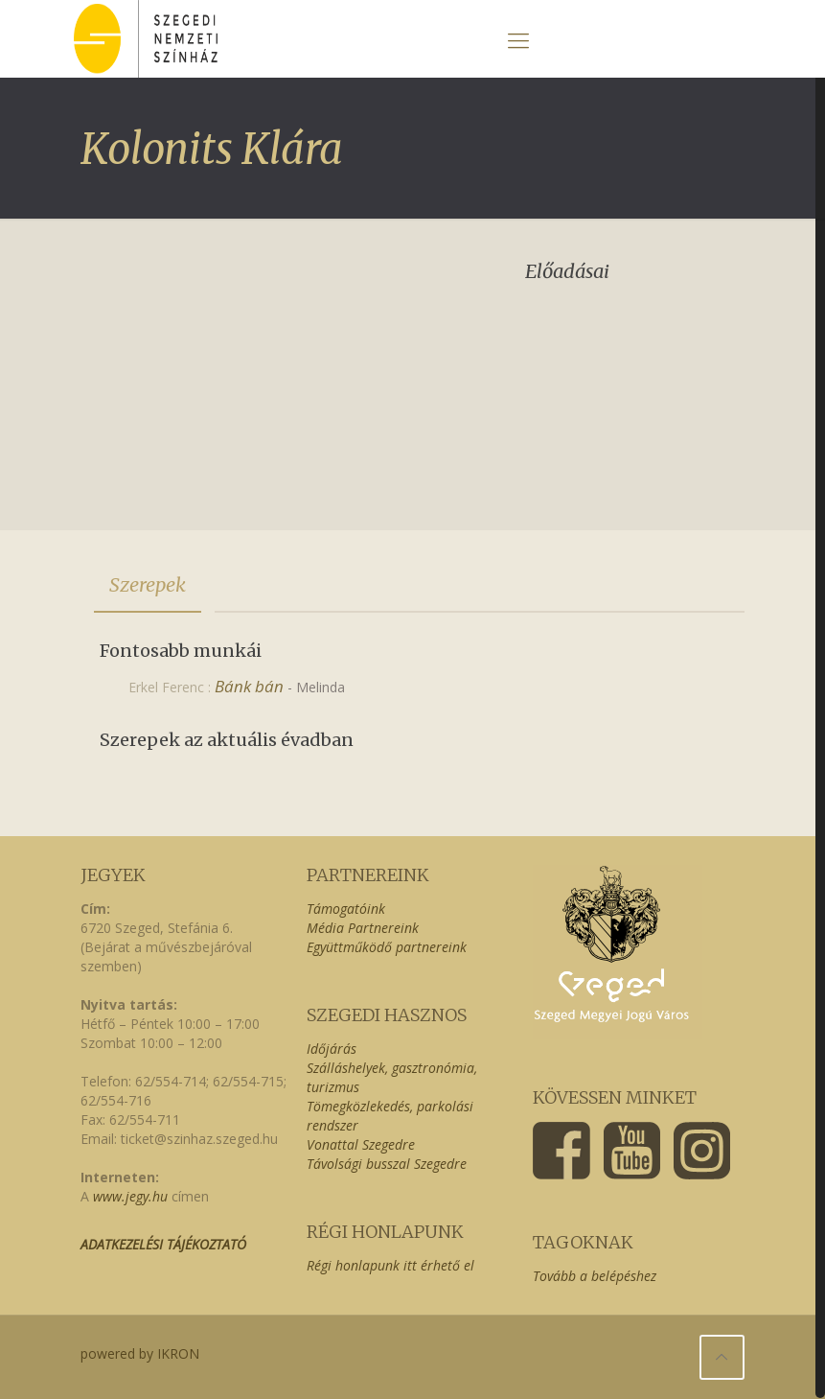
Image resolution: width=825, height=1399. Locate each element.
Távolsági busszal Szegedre (387, 1163)
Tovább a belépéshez (594, 1276)
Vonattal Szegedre (361, 1144)
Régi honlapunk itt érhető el (390, 1265)
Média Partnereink (363, 928)
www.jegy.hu (130, 1196)
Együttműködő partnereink (387, 947)
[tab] (147, 585)
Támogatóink (346, 908)
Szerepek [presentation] (147, 584)
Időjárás (331, 1048)
